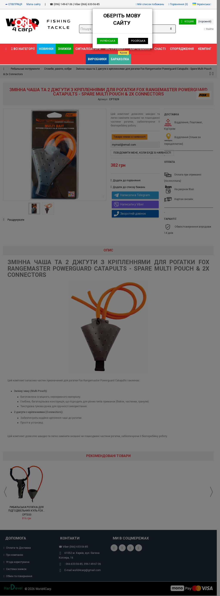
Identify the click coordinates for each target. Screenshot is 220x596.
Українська (107, 40)
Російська (138, 40)
